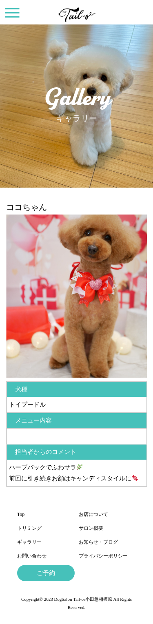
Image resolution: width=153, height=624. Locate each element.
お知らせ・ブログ (98, 542)
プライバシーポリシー (103, 556)
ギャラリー (29, 542)
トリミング (29, 528)
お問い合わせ (32, 556)
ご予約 (46, 573)
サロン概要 (91, 528)
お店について (93, 514)
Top (21, 514)
